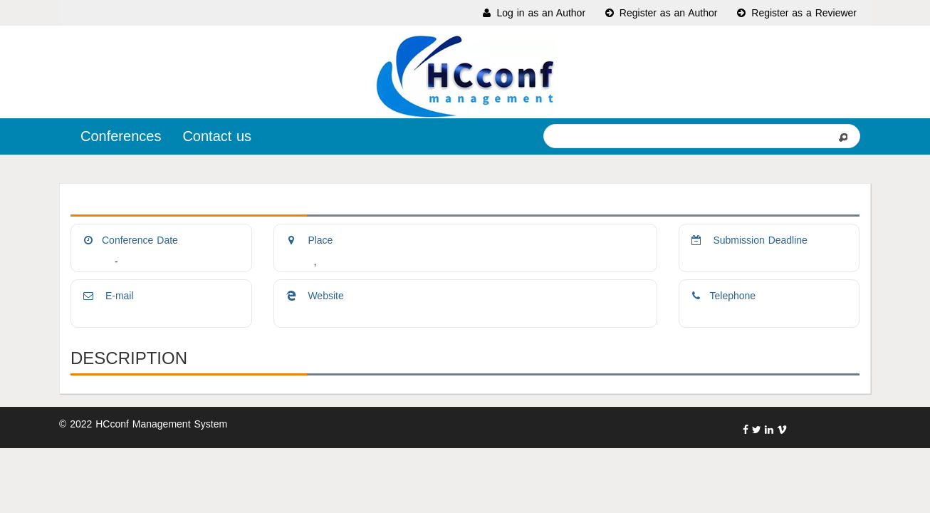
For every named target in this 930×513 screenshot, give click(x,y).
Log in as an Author (533, 13)
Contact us (216, 136)
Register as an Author (660, 13)
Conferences (120, 136)
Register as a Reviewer (796, 13)
